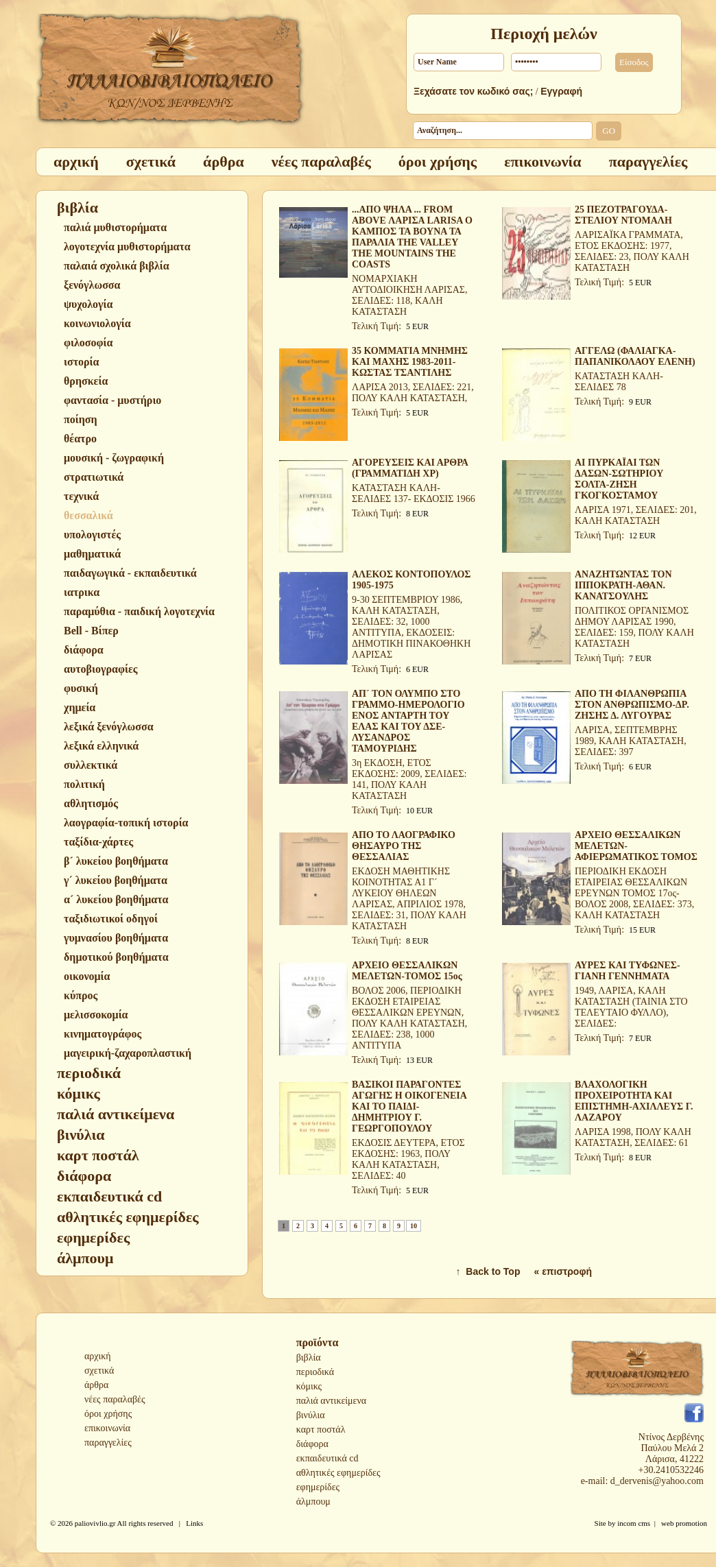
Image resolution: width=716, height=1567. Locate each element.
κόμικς (309, 1386)
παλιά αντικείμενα (331, 1401)
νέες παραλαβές (114, 1399)
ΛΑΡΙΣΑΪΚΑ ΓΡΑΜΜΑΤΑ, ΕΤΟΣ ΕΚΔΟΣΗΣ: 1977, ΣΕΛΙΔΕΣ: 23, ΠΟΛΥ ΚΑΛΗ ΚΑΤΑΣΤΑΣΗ (632, 251)
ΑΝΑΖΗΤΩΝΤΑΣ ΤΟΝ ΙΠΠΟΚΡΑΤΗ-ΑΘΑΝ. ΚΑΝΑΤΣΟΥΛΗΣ (623, 585)
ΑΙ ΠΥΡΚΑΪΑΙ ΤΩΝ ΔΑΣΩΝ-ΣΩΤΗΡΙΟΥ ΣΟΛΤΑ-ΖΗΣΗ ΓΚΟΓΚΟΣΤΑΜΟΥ (619, 479)
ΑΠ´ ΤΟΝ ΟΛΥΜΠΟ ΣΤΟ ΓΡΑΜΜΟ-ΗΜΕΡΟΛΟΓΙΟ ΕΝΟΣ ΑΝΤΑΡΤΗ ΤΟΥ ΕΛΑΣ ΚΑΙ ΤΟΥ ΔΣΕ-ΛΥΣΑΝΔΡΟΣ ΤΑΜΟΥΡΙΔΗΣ (408, 721)
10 (413, 1226)
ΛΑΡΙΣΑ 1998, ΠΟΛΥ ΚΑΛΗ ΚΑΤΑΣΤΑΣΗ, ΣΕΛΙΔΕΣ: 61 (633, 1137)
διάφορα (312, 1444)
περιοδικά (315, 1372)
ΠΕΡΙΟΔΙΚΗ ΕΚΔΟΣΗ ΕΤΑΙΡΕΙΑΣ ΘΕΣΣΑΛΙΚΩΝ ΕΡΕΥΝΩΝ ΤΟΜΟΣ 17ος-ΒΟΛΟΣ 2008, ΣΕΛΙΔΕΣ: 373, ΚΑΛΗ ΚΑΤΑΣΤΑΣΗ (634, 893)
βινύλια (310, 1415)
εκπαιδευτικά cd (327, 1458)
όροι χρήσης (108, 1414)
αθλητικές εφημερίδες (338, 1473)
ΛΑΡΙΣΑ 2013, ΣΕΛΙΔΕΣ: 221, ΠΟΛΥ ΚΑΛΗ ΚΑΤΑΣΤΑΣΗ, (413, 392)
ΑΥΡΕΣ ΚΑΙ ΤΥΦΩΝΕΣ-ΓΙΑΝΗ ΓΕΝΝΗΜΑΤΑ (627, 970)
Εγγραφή (561, 91)
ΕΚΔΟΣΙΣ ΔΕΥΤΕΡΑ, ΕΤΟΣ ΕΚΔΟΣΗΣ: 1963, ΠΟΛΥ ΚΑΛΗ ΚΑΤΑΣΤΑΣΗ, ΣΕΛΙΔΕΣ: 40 (408, 1159)
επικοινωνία (107, 1428)
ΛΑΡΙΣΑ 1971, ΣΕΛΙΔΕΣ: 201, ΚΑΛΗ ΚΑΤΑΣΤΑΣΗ (636, 515)
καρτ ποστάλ (321, 1429)
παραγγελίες (108, 1442)
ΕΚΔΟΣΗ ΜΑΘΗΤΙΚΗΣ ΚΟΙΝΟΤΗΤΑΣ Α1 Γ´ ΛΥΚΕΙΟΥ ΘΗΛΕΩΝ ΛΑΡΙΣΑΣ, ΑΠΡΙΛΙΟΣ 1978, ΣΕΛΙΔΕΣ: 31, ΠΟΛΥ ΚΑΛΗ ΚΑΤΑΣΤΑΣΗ (409, 898)
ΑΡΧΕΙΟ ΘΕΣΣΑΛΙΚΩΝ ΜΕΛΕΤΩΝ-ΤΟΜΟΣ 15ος (407, 970)
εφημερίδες (317, 1487)
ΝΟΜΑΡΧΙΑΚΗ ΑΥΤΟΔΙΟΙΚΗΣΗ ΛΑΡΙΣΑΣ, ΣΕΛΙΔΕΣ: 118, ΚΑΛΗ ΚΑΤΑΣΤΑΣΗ (409, 295)
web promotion (684, 1523)
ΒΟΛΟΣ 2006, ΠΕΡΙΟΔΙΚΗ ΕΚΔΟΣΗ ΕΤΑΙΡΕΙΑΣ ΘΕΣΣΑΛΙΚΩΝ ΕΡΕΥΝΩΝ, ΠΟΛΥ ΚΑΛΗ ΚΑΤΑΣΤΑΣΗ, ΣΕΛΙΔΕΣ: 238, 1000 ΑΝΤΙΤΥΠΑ (409, 1018)
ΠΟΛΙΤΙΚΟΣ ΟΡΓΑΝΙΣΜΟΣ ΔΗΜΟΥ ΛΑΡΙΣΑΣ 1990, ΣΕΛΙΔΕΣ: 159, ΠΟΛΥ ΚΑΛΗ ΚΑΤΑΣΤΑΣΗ (634, 627)
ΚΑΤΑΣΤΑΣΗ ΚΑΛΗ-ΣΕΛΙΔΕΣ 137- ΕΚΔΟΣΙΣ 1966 (413, 493)
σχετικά (99, 1370)
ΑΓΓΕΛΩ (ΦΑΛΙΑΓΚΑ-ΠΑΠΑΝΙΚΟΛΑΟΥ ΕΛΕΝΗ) (635, 356)
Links (194, 1523)
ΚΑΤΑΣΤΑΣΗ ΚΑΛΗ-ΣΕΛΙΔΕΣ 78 (619, 381)
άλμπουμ (313, 1501)
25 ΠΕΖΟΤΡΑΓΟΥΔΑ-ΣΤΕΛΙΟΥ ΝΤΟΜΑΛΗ (623, 215)
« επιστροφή (563, 1271)
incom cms (633, 1523)
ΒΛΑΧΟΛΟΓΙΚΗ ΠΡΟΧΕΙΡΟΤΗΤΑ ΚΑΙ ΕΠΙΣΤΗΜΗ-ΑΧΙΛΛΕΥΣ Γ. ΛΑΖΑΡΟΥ (634, 1101)
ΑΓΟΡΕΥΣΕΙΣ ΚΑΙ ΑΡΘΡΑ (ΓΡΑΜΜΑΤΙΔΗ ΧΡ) (410, 468)
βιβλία (308, 1357)
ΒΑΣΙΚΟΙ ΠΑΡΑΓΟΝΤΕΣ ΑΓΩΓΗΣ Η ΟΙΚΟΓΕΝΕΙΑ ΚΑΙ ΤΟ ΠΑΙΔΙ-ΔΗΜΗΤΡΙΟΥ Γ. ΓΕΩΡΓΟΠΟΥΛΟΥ (409, 1106)
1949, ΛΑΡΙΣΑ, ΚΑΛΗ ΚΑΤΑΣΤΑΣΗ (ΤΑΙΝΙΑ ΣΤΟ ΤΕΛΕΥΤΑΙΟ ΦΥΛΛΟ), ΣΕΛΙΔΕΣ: (631, 1007)
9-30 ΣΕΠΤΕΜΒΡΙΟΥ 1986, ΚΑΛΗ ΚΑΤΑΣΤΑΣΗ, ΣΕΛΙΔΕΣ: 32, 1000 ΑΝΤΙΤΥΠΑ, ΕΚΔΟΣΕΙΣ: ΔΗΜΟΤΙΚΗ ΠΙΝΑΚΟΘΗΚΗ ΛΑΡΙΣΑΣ (411, 627)
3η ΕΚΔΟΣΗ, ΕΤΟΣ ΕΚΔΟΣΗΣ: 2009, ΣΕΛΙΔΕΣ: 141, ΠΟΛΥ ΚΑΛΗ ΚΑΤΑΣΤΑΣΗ (409, 779)
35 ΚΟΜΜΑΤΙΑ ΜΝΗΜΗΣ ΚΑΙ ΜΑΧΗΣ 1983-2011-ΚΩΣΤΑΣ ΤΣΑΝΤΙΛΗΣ (410, 362)
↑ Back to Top (488, 1271)
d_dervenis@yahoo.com (657, 1481)
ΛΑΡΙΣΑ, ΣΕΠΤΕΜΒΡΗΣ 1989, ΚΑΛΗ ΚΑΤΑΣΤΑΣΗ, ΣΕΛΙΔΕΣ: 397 (631, 741)
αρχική (97, 1356)
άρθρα (96, 1385)
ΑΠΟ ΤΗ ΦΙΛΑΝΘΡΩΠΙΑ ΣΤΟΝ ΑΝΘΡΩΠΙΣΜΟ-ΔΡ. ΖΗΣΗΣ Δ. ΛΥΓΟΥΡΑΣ (632, 705)
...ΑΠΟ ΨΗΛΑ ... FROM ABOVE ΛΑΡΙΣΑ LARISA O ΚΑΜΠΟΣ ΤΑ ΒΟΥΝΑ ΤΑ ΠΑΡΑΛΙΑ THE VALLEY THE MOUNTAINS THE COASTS (412, 237)
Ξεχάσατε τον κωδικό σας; (473, 91)
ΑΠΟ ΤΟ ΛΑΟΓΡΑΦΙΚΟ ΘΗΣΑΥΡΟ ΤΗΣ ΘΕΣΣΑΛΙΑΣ (403, 846)
